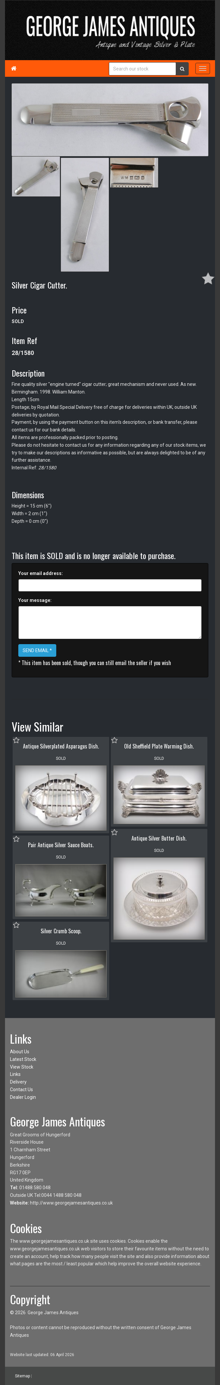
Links (15, 1074)
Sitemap (22, 1376)
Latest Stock (23, 1059)
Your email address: (40, 573)
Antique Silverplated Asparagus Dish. (61, 746)
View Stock (21, 1067)
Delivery (18, 1082)
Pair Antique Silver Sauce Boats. (61, 845)
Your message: (35, 600)
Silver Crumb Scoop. (61, 931)
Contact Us (21, 1089)
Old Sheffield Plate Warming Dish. (159, 746)
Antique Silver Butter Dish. (158, 838)
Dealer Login (23, 1097)
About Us (19, 1051)
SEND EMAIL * (37, 650)
